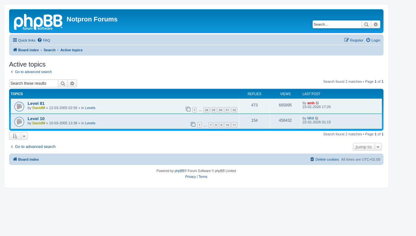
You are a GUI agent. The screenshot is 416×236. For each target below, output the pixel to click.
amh (311, 103)
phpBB (179, 171)
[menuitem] (43, 40)
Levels (90, 108)
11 (234, 125)
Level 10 (36, 118)
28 (206, 110)
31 (227, 110)
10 (227, 125)
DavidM (38, 108)
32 (234, 110)
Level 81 (36, 103)
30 (220, 110)
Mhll (310, 118)
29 (213, 110)
